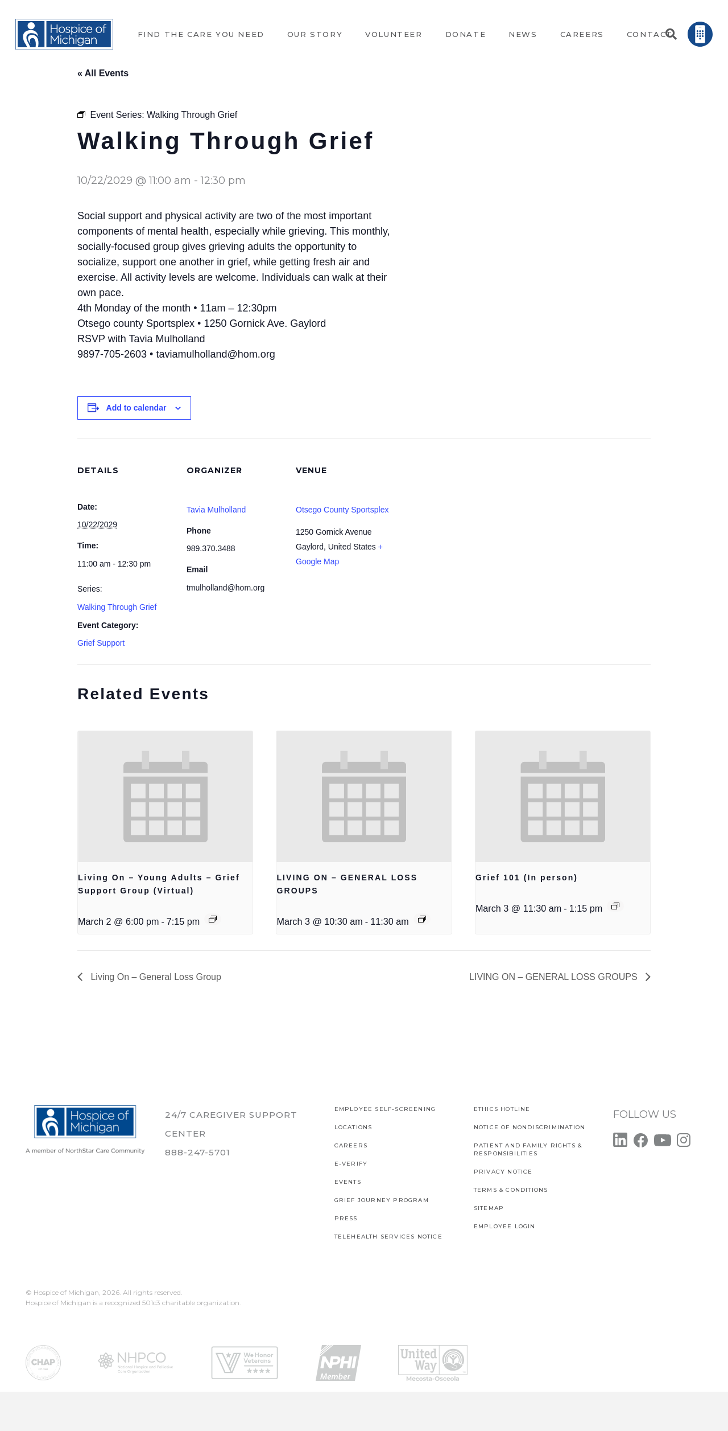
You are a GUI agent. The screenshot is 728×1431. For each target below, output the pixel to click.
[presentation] (165, 796)
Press (346, 1218)
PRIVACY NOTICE (503, 1171)
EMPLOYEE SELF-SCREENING (385, 1109)
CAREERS (350, 1145)
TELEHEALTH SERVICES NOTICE (388, 1236)
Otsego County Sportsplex (342, 509)
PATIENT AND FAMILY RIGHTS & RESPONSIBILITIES (528, 1149)
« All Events (103, 73)
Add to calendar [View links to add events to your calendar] (136, 407)
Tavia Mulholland (216, 509)
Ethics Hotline (502, 1109)
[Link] (64, 34)
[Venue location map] (465, 516)
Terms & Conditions (511, 1190)
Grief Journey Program (381, 1200)
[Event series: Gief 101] (615, 906)
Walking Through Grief (116, 607)
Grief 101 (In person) (526, 877)
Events (347, 1182)
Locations (353, 1127)
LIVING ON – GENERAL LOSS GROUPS (554, 977)
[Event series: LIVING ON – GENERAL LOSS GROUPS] (422, 919)
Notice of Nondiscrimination (529, 1127)
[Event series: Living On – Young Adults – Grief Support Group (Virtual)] (213, 919)
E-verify (351, 1163)
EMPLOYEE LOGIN (505, 1226)
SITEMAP (489, 1208)
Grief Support (101, 642)
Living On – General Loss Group (154, 977)
